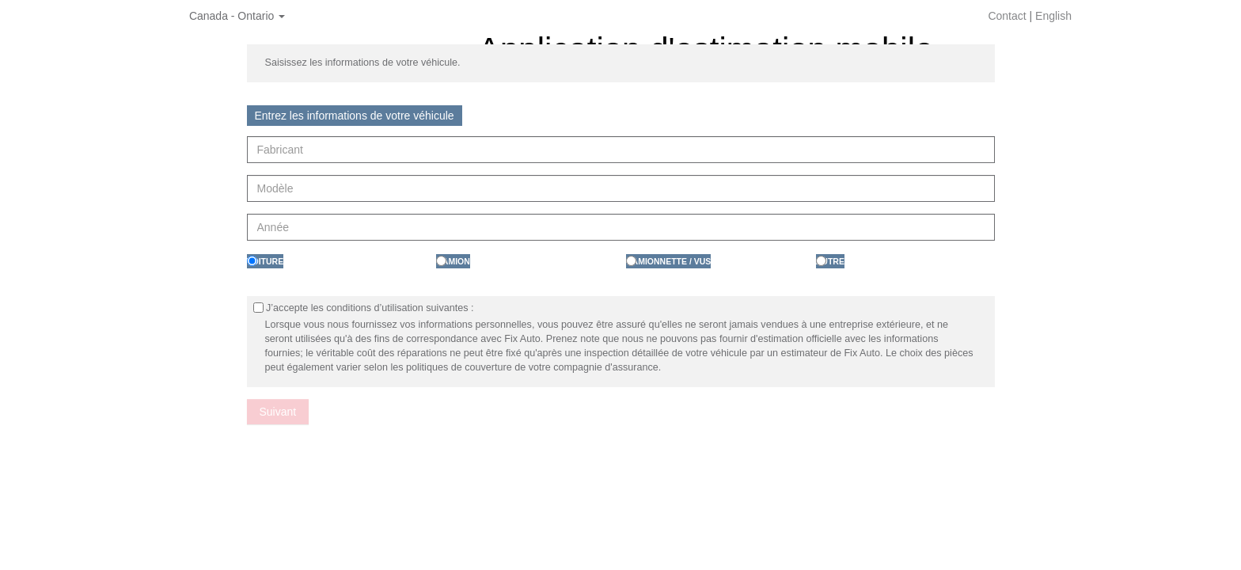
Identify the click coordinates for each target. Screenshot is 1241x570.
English (1053, 16)
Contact (1007, 16)
